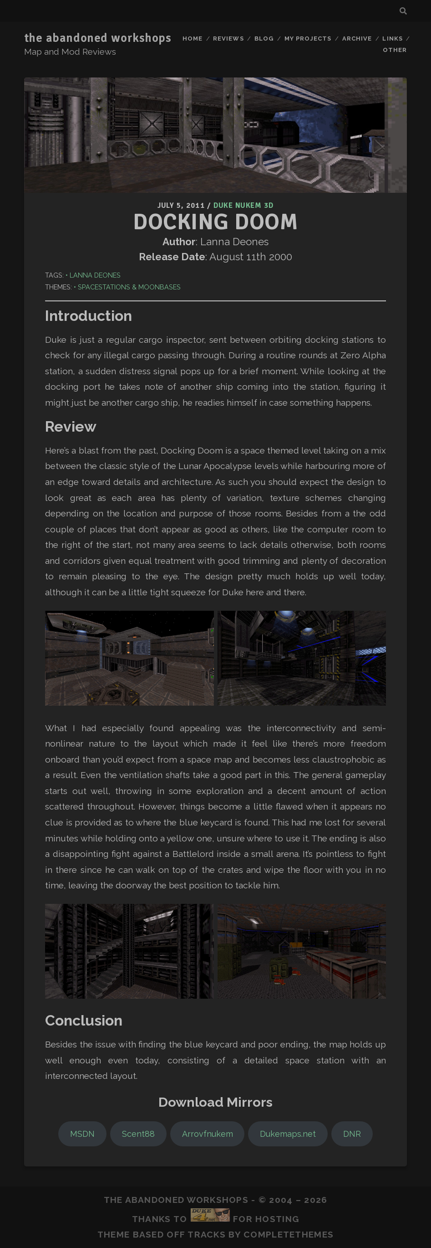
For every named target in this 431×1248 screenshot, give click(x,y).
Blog (264, 38)
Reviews (228, 38)
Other (395, 49)
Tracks (207, 1234)
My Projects (307, 38)
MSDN (82, 1134)
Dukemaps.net (288, 1134)
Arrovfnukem (207, 1134)
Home (193, 38)
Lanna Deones (95, 275)
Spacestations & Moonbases (129, 287)
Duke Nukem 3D (243, 205)
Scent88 (138, 1134)
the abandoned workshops (98, 38)
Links (392, 38)
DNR (352, 1134)
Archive (357, 38)
